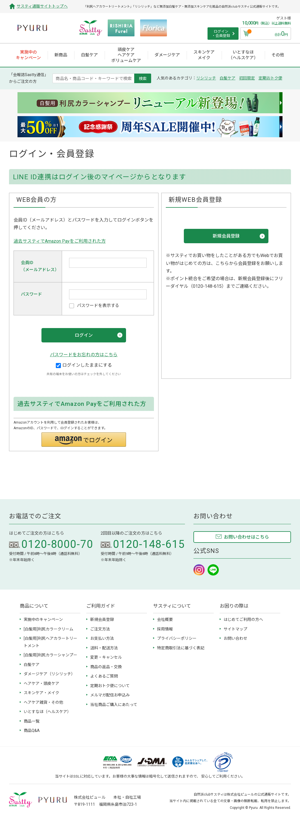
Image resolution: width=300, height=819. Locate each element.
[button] (83, 439)
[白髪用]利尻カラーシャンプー (50, 655)
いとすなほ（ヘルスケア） (47, 711)
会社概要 (165, 619)
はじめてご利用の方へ (243, 619)
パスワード (31, 294)
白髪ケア (227, 78)
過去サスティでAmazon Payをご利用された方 (60, 241)
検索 (143, 78)
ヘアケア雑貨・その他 (43, 702)
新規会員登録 (102, 619)
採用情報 (165, 629)
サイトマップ (235, 629)
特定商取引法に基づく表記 (180, 648)
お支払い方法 (102, 638)
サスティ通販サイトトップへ (42, 6)
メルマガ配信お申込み (110, 695)
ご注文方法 (100, 629)
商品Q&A (32, 730)
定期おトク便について (110, 685)
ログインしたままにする (84, 365)
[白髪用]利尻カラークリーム (48, 629)
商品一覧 (31, 721)
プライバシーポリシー (177, 638)
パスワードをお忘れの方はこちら (84, 354)
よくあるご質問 (104, 676)
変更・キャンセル (106, 657)
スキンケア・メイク (41, 692)
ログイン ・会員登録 (221, 33)
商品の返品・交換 (106, 667)
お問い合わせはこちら (246, 537)
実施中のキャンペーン (43, 619)
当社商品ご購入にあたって (113, 704)
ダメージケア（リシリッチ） (49, 674)
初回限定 (247, 78)
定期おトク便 (270, 78)
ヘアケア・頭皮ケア (41, 683)
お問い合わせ (235, 638)
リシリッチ (206, 78)
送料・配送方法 (104, 648)
